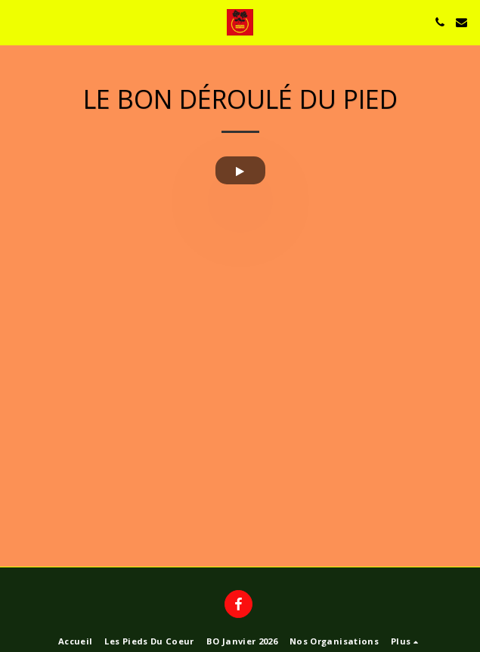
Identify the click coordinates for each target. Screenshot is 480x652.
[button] (16, 21)
